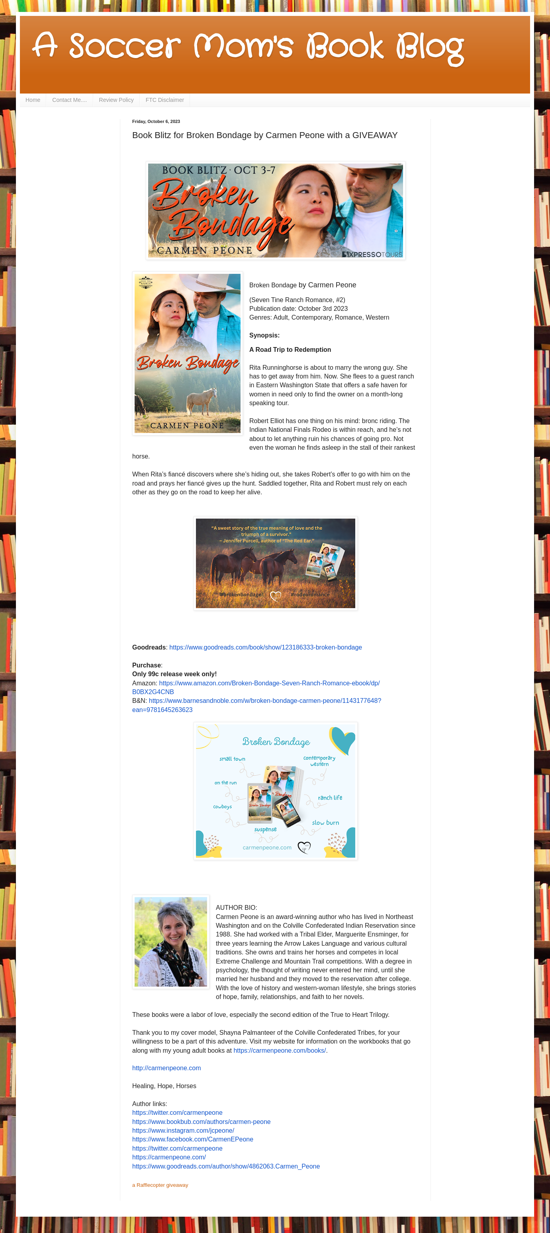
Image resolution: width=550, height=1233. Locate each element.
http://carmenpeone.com (166, 1068)
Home (32, 100)
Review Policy (116, 100)
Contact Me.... (69, 100)
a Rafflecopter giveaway (160, 1185)
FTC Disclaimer (165, 100)
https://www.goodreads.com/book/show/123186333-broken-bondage (265, 647)
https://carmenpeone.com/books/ (279, 1050)
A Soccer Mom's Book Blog (247, 47)
